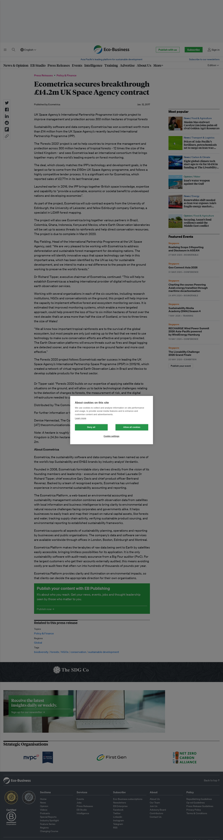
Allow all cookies (131, 427)
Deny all (91, 427)
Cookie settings (111, 436)
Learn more (80, 418)
